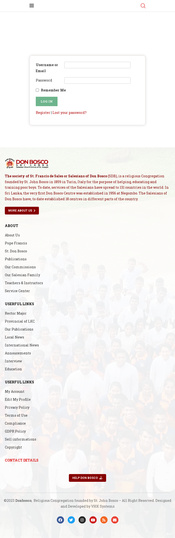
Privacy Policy (17, 407)
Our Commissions (20, 267)
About (11, 226)
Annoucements (18, 353)
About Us (12, 235)
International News (22, 345)
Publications (16, 259)
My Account (14, 391)
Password (44, 80)
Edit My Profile (18, 399)
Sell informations (20, 439)
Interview (13, 361)
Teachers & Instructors (24, 283)
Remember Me (53, 90)
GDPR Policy (15, 431)
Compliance (15, 423)
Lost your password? (69, 112)
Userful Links (19, 304)
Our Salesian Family (22, 275)
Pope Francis (16, 243)
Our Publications (19, 329)
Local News (14, 337)
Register (43, 112)
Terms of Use (16, 415)
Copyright (13, 447)
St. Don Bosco (16, 251)
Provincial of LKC (20, 321)
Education (13, 369)
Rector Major (16, 313)
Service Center (17, 291)
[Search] (143, 5)
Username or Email (47, 67)
